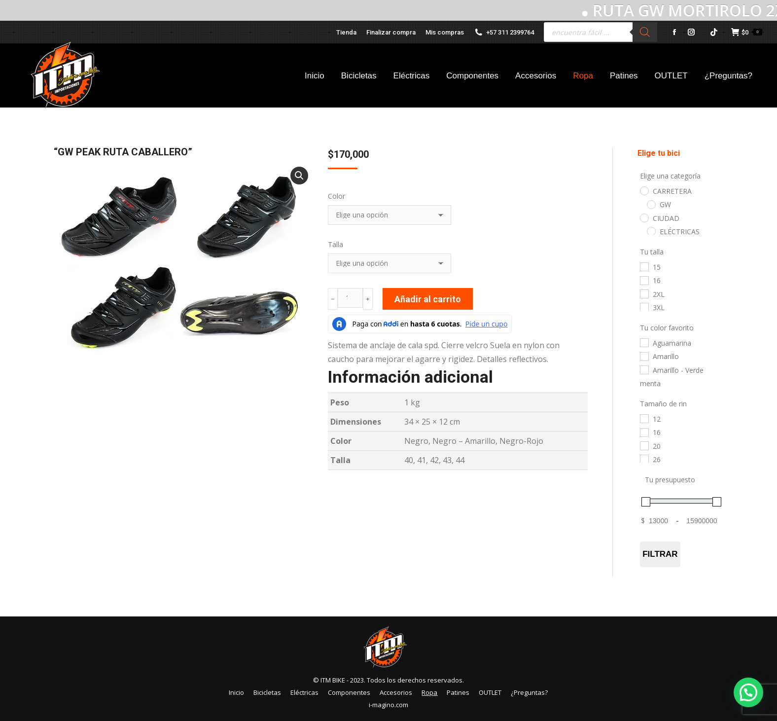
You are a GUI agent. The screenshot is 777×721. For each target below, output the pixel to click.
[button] (299, 175)
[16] (644, 280)
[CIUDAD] (644, 217)
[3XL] (644, 307)
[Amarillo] (644, 356)
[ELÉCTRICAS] (651, 231)
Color (336, 196)
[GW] (651, 204)
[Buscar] (645, 32)
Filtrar (659, 554)
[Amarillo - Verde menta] (644, 369)
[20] (644, 445)
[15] (644, 266)
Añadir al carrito (427, 299)
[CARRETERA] (644, 190)
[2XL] (644, 293)
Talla (335, 244)
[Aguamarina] (644, 342)
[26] (644, 459)
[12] (644, 418)
